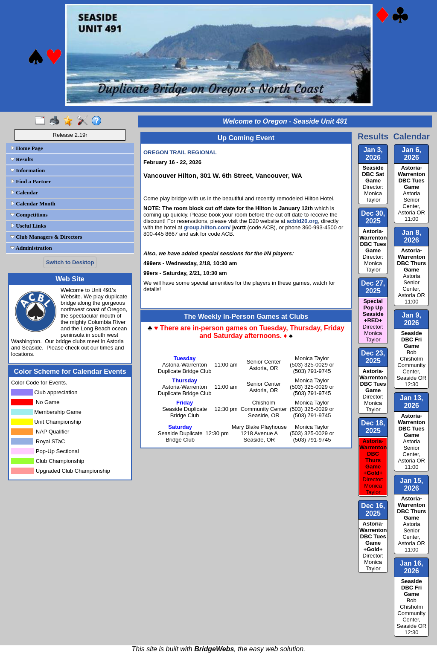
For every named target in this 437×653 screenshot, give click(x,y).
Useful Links (28, 225)
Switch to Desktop (70, 262)
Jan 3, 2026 (372, 153)
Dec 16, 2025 (373, 509)
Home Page (26, 148)
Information (27, 170)
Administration (31, 248)
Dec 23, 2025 (373, 357)
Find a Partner (30, 181)
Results (21, 159)
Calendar (24, 192)
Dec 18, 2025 (373, 426)
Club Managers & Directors (46, 237)
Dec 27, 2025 (373, 287)
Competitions (29, 214)
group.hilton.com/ (207, 227)
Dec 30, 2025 (373, 217)
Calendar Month (32, 203)
